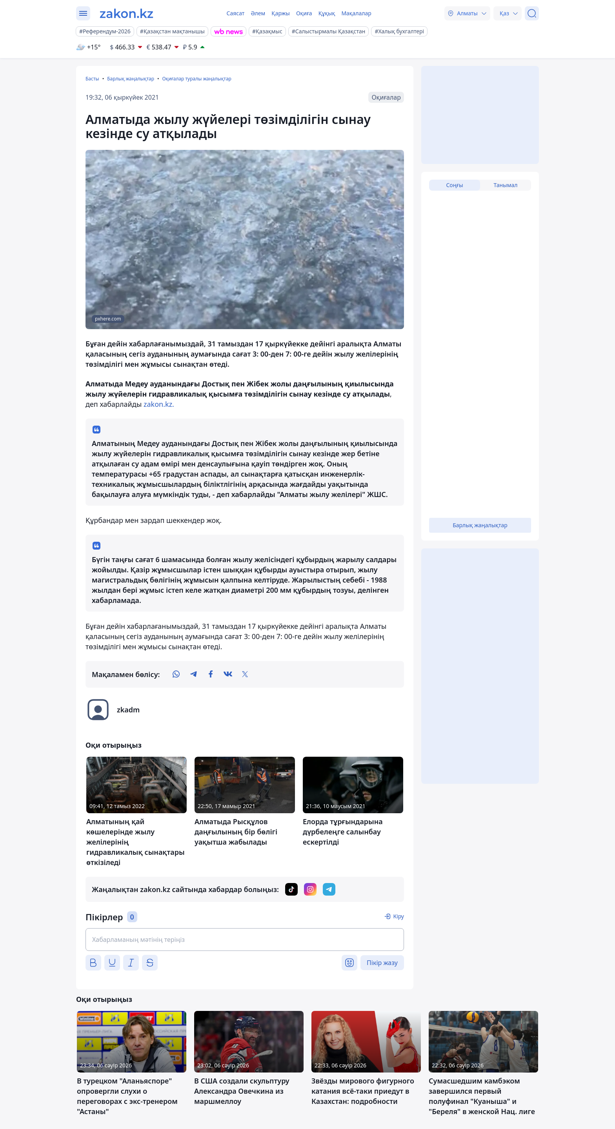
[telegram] (193, 674)
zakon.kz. (158, 404)
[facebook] (211, 674)
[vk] (228, 674)
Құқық (326, 13)
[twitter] (245, 674)
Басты (92, 78)
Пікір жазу (382, 962)
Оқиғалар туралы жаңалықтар (196, 78)
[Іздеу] (532, 13)
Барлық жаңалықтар (130, 78)
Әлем (258, 13)
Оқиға (304, 13)
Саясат (235, 13)
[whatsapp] (176, 674)
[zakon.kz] (126, 13)
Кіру (398, 916)
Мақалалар (356, 13)
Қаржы (280, 13)
